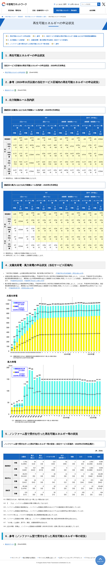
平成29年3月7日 (14, 288)
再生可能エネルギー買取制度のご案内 (35, 16)
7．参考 (56, 44)
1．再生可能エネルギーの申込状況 (19, 36)
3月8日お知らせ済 (27, 288)
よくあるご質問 (61, 4)
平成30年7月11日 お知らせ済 (34, 280)
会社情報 (92, 10)
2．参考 (37, 36)
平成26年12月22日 (17, 280)
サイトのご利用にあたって (47, 558)
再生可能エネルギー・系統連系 (66, 10)
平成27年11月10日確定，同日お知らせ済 (69, 273)
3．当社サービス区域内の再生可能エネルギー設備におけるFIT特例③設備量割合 (70, 36)
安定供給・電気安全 (14, 10)
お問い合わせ (74, 4)
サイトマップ (16, 558)
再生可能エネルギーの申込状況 (16, 72)
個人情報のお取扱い (29, 558)
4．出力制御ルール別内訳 (16, 40)
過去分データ (10, 90)
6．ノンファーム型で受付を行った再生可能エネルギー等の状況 (28, 44)
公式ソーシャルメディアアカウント (70, 558)
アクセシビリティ (91, 558)
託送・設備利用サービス (41, 10)
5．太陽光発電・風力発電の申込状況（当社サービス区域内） (49, 40)
